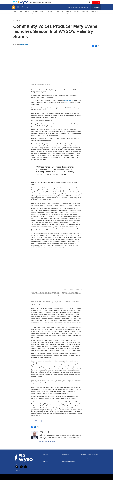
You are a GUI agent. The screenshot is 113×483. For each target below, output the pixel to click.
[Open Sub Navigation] (12, 16)
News (20, 14)
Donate (97, 4)
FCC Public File (65, 458)
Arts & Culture (17, 24)
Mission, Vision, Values (86, 461)
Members (85, 14)
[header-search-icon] (90, 3)
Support (76, 14)
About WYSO (94, 14)
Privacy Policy (46, 464)
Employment (45, 458)
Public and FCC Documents (49, 461)
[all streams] (96, 10)
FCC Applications (65, 461)
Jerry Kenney (24, 47)
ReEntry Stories (69, 104)
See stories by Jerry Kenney (47, 444)
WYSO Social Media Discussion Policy (89, 458)
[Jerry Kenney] (34, 438)
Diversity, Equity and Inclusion (68, 464)
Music (27, 14)
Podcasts (49, 14)
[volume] (18, 10)
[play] (13, 10)
